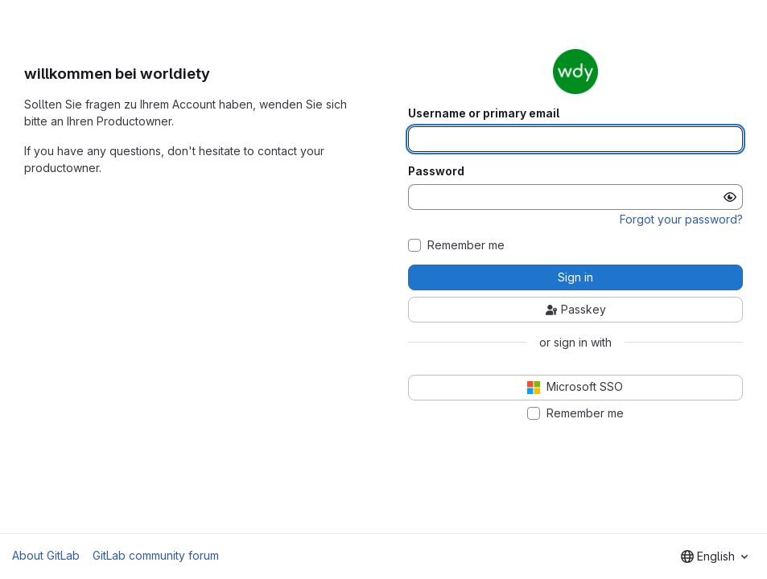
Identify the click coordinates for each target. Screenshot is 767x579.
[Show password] (730, 197)
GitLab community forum (156, 555)
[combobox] (714, 556)
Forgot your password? (681, 219)
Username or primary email (483, 113)
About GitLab (46, 555)
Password (436, 171)
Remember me (466, 245)
